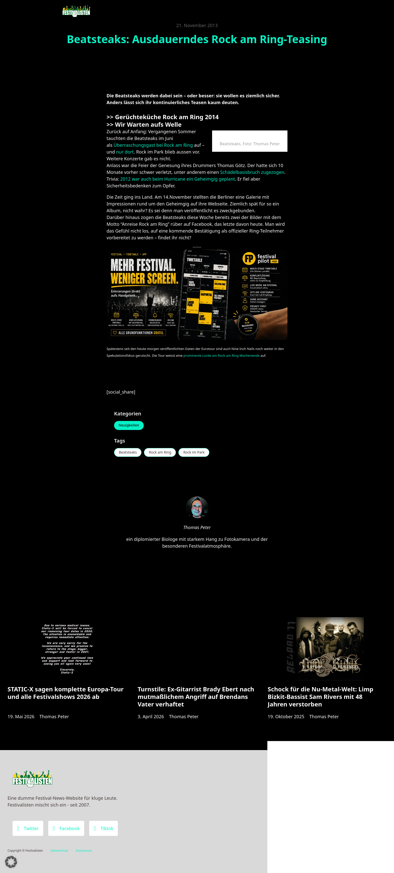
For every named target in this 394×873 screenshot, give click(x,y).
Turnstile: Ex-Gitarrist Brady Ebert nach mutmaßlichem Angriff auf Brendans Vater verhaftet (196, 696)
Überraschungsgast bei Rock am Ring (153, 145)
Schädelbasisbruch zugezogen (252, 172)
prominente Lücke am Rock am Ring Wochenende (221, 355)
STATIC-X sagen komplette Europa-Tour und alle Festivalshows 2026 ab (66, 693)
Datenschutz (59, 850)
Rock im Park (194, 452)
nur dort (125, 152)
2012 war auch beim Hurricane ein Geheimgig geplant (177, 179)
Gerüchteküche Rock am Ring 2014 (167, 117)
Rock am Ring (160, 452)
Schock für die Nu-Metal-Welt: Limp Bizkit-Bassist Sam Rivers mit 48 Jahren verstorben (320, 696)
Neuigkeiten (129, 425)
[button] (11, 862)
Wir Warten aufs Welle (149, 124)
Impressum (84, 850)
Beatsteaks (128, 452)
